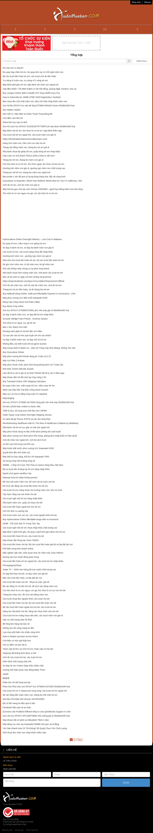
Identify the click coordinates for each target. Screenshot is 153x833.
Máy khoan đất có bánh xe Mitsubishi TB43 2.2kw (26, 720)
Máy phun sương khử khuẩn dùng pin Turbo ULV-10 (27, 356)
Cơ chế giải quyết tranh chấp (14, 824)
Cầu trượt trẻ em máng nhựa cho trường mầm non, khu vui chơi (32, 490)
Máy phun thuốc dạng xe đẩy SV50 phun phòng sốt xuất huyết (32, 431)
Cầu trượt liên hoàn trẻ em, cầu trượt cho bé (23, 536)
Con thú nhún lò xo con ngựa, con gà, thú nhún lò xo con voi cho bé (34, 590)
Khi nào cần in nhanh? (13, 68)
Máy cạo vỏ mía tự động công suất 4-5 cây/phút (25, 394)
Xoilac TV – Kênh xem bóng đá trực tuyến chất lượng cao (29, 569)
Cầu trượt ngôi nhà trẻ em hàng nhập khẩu (22, 498)
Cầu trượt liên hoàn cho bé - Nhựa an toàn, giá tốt (26, 582)
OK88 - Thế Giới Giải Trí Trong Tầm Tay (21, 523)
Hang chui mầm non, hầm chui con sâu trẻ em (24, 143)
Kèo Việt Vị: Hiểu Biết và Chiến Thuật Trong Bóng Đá (27, 114)
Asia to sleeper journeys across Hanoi (20, 636)
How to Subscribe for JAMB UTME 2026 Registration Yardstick (32, 97)
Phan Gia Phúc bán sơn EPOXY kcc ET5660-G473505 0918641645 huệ (36, 686)
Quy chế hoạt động (10, 819)
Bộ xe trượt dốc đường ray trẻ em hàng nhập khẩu (26, 469)
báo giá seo (19, 830)
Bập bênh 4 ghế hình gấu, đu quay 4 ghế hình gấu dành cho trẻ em (34, 532)
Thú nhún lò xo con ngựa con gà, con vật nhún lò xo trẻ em (30, 193)
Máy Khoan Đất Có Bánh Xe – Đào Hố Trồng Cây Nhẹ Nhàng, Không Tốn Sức (39, 348)
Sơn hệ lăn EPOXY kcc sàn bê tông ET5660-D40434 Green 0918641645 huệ (39, 105)
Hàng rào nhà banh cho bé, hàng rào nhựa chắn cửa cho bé (30, 611)
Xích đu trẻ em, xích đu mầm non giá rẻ (21, 185)
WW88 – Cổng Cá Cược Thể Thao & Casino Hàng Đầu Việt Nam (33, 465)
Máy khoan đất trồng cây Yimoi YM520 (21, 540)
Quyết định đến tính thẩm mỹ (16, 452)
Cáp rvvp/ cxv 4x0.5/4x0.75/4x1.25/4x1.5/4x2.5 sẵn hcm (29, 156)
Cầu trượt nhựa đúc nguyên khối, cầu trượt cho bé (26, 599)
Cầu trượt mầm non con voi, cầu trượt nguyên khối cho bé (30, 515)
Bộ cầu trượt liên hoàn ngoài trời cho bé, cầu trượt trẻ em (29, 607)
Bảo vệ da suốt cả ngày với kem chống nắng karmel (27, 277)
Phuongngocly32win (12, 565)
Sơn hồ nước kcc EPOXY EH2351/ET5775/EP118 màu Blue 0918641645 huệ (39, 126)
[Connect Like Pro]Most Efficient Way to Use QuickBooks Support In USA (37, 711)
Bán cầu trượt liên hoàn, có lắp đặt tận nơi (22, 578)
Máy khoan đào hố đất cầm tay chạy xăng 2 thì (24, 377)
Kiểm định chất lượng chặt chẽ (17, 661)
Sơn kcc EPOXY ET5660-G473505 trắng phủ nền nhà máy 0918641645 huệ (38, 402)
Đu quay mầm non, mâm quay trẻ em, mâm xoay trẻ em (29, 385)
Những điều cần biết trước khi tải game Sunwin (24, 344)
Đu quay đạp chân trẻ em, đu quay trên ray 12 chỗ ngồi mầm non (33, 72)
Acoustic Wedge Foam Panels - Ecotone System (25, 319)
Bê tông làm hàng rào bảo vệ (16, 624)
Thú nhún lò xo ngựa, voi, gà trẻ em (19, 323)
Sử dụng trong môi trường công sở (19, 461)
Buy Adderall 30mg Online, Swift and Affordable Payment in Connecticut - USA (39, 293)
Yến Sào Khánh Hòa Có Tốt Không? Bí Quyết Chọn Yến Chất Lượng (35, 728)
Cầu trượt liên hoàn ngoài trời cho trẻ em (22, 507)
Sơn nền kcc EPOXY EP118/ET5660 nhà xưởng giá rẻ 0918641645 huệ (36, 716)
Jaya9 (5, 674)
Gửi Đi (126, 782)
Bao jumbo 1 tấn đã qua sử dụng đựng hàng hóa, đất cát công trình (34, 176)
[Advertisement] (76, 217)
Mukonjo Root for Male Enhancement (20, 477)
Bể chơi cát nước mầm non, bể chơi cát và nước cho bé (29, 482)
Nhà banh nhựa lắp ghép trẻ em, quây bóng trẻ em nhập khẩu (31, 151)
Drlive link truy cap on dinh (15, 122)
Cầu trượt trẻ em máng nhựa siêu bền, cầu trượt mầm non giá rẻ (33, 615)
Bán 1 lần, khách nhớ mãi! (15, 327)
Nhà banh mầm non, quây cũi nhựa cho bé (22, 502)
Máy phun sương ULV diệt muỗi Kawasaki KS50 (25, 298)
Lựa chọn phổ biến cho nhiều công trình (21, 632)
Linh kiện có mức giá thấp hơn (17, 640)
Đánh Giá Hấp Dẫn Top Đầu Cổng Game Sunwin (25, 390)
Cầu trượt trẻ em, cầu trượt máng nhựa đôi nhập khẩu (28, 252)
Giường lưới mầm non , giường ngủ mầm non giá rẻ (27, 256)
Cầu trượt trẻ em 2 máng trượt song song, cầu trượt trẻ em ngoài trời (35, 691)
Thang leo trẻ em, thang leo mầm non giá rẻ (23, 160)
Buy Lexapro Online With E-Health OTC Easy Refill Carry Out (31, 93)
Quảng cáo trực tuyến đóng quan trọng (21, 557)
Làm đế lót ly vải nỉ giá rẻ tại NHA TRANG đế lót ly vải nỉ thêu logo (33, 373)
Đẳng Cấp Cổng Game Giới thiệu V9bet (21, 302)
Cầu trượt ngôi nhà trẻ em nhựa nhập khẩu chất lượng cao (30, 528)
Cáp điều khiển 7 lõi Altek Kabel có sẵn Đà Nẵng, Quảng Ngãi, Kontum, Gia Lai (39, 89)
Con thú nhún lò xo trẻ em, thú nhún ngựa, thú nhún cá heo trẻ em (33, 164)
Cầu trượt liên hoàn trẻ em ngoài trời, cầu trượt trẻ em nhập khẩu (33, 561)
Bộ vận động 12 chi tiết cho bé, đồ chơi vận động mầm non (30, 586)
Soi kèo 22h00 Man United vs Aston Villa (21, 406)
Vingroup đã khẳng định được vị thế (19, 653)
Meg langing (8, 398)
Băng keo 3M (7, 830)
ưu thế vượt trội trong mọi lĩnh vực (19, 444)
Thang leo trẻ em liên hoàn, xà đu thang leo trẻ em (26, 289)
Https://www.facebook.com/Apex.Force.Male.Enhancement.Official (33, 281)
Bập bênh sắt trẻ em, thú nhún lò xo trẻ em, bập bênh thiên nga (32, 130)
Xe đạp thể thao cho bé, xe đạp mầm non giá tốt (25, 574)
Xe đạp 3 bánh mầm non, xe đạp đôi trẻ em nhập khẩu (28, 314)
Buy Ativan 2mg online (13, 306)
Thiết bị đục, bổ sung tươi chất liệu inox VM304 (25, 410)
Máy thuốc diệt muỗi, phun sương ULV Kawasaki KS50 (28, 448)
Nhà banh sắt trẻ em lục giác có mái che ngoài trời (26, 427)
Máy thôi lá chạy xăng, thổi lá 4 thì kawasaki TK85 (26, 456)
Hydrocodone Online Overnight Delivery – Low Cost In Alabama (32, 239)
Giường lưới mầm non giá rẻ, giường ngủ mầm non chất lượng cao (34, 168)
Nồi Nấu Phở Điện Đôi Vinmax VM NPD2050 (23, 699)
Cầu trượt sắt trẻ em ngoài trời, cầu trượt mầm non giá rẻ (29, 135)
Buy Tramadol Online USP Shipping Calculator (24, 381)
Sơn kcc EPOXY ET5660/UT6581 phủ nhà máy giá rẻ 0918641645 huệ (36, 310)
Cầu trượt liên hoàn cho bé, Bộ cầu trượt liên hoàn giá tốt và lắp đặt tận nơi (38, 544)
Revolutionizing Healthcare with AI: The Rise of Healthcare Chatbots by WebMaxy (40, 423)
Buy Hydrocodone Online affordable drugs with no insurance (30, 519)
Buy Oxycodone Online (13, 352)
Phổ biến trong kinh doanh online (18, 548)
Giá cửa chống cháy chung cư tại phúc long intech (26, 268)
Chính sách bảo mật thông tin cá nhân (18, 822)
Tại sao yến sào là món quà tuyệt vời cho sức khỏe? (27, 335)
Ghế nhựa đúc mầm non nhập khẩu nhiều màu (24, 732)
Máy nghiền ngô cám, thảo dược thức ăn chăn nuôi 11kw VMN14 (33, 553)
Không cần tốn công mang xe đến (18, 628)
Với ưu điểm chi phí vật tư (15, 645)
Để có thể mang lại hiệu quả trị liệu (19, 703)
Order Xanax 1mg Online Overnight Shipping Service (27, 415)
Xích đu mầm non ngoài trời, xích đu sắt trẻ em (24, 440)
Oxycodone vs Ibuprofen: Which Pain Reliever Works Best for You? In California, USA (42, 181)
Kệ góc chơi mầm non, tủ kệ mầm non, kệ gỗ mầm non (28, 264)
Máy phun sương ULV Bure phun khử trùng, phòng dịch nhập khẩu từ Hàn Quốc (40, 436)
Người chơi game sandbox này (17, 473)
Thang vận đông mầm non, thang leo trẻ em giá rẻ (26, 147)
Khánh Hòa (142, 61)
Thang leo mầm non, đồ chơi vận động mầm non (25, 594)
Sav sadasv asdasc (12, 110)
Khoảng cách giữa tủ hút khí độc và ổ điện (22, 331)
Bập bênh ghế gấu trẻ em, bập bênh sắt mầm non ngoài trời (30, 84)
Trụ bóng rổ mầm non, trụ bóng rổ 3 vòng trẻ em (25, 80)
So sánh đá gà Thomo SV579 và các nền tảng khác (27, 419)
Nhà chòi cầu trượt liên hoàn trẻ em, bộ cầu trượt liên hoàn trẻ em (33, 260)
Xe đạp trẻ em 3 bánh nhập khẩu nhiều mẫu (23, 665)
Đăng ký (147, 2)
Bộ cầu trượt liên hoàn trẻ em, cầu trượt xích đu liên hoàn (29, 76)
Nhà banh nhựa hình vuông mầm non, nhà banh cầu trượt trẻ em (33, 273)
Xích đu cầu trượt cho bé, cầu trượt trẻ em (22, 657)
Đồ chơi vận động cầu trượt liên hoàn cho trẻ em (25, 486)
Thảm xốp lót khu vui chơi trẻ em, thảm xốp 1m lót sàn (28, 649)
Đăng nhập (136, 2)
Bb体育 (6, 678)
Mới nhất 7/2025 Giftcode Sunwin (18, 369)
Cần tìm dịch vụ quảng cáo (15, 511)
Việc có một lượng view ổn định (17, 619)
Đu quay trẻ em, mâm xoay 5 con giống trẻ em (24, 243)
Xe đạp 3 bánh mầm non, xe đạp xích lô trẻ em (24, 339)
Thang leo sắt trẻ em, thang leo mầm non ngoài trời (26, 172)
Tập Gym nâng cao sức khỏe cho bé (20, 494)
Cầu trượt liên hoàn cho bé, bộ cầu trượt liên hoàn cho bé (29, 603)
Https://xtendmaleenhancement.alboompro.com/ (25, 139)
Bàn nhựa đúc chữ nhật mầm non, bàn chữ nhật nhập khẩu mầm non (35, 101)
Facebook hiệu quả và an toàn (17, 707)
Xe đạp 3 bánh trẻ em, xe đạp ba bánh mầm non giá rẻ (28, 247)
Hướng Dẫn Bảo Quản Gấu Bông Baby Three (24, 670)
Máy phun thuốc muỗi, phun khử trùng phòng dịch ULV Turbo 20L (33, 365)
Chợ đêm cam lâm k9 (13, 118)
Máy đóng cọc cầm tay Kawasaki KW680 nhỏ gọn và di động (31, 724)
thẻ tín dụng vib (32, 830)
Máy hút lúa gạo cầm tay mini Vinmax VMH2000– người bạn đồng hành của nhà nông (43, 189)
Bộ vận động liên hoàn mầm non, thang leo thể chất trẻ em (30, 695)
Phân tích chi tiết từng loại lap (16, 682)
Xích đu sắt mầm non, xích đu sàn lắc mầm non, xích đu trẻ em (32, 285)
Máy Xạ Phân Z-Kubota (14, 360)
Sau (80, 740)
